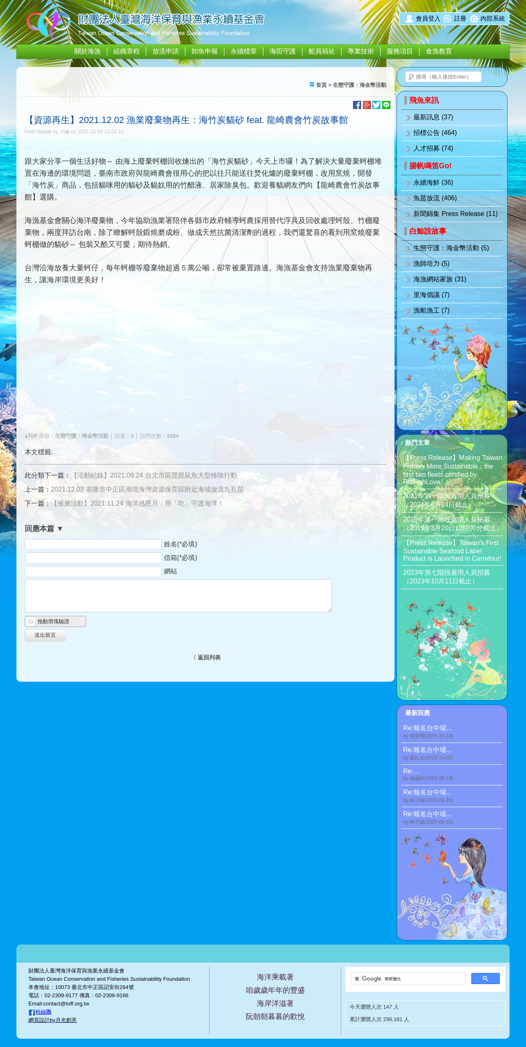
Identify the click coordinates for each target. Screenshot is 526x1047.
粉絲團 (43, 1012)
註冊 (460, 18)
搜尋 (411, 77)
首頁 (321, 85)
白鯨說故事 (427, 231)
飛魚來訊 (424, 100)
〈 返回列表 (205, 657)
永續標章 (244, 51)
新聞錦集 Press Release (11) (455, 213)
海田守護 (283, 51)
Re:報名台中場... (453, 732)
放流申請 (165, 51)
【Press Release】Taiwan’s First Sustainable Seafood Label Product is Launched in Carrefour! (452, 550)
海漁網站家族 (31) (439, 279)
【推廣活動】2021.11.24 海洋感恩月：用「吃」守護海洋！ (137, 503)
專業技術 (361, 51)
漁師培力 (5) (431, 263)
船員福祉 (322, 51)
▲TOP (31, 436)
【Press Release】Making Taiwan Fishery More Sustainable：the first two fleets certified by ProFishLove (453, 469)
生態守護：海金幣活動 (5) (451, 247)
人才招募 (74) (433, 148)
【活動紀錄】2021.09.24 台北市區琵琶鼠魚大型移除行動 (154, 475)
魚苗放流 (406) (435, 198)
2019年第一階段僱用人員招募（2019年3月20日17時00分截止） (453, 524)
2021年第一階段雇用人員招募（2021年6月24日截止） (446, 500)
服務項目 (400, 51)
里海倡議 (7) (431, 294)
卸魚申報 (204, 51)
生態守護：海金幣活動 (359, 85)
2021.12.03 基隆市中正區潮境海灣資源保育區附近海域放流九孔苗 (147, 489)
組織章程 (126, 51)
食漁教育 (439, 51)
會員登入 (428, 18)
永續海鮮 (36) (433, 182)
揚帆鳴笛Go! (430, 166)
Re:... (453, 775)
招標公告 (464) (435, 132)
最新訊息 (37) (433, 117)
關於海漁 (87, 51)
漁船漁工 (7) (431, 310)
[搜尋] (407, 978)
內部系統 (492, 18)
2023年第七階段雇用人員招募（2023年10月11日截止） (446, 577)
